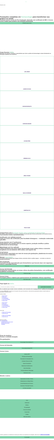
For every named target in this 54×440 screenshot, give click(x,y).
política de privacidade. (45, 434)
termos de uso (37, 289)
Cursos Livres (4, 300)
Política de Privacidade (6, 312)
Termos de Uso (5, 313)
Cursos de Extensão (6, 299)
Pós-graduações (5, 298)
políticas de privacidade (47, 289)
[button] (1, 142)
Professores (4, 297)
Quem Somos (4, 295)
